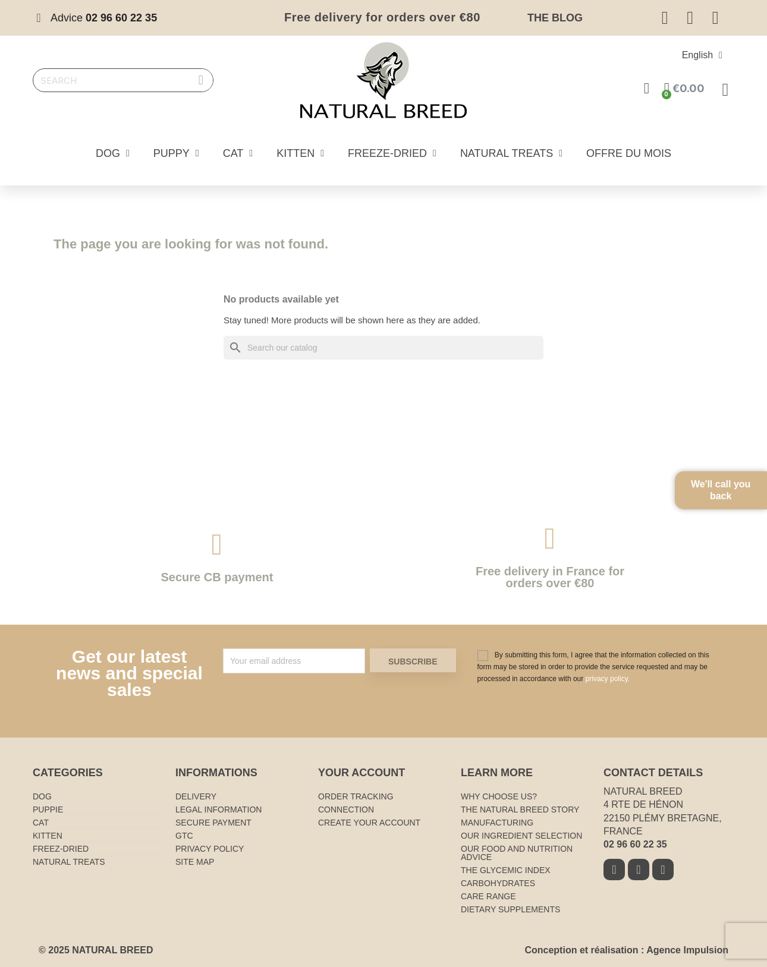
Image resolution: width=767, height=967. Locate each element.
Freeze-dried (392, 153)
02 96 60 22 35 (635, 844)
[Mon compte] (646, 88)
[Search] (383, 348)
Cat (238, 153)
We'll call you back (731, 500)
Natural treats (511, 153)
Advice (104, 18)
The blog (555, 18)
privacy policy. (608, 679)
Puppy (176, 153)
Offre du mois (628, 153)
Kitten (300, 153)
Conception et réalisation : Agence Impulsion (626, 950)
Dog (113, 153)
